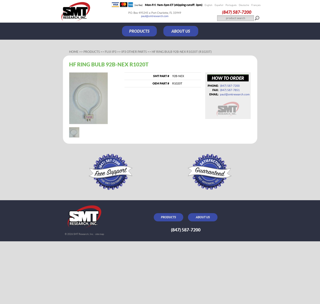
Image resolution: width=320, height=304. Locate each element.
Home (74, 51)
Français (256, 5)
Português (231, 5)
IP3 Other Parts (134, 51)
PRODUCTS (139, 31)
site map (99, 234)
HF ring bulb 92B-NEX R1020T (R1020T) (182, 51)
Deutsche (244, 5)
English (208, 5)
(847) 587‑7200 (236, 12)
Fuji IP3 (110, 51)
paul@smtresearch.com (155, 16)
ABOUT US (180, 31)
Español (219, 5)
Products (91, 51)
